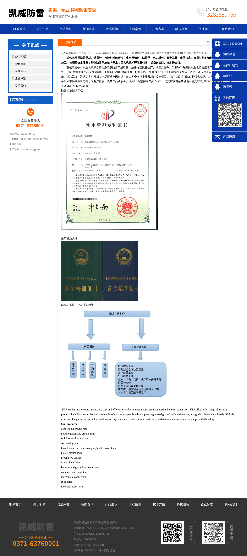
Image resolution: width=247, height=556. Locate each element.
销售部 (227, 76)
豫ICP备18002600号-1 (86, 550)
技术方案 (158, 29)
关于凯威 (42, 29)
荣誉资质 (20, 63)
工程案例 (135, 29)
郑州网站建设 (107, 550)
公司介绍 (20, 56)
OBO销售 (229, 54)
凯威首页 (19, 29)
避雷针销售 (230, 65)
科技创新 (181, 29)
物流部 (227, 86)
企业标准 (204, 29)
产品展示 (112, 29)
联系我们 (228, 29)
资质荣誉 (65, 29)
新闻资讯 (89, 29)
